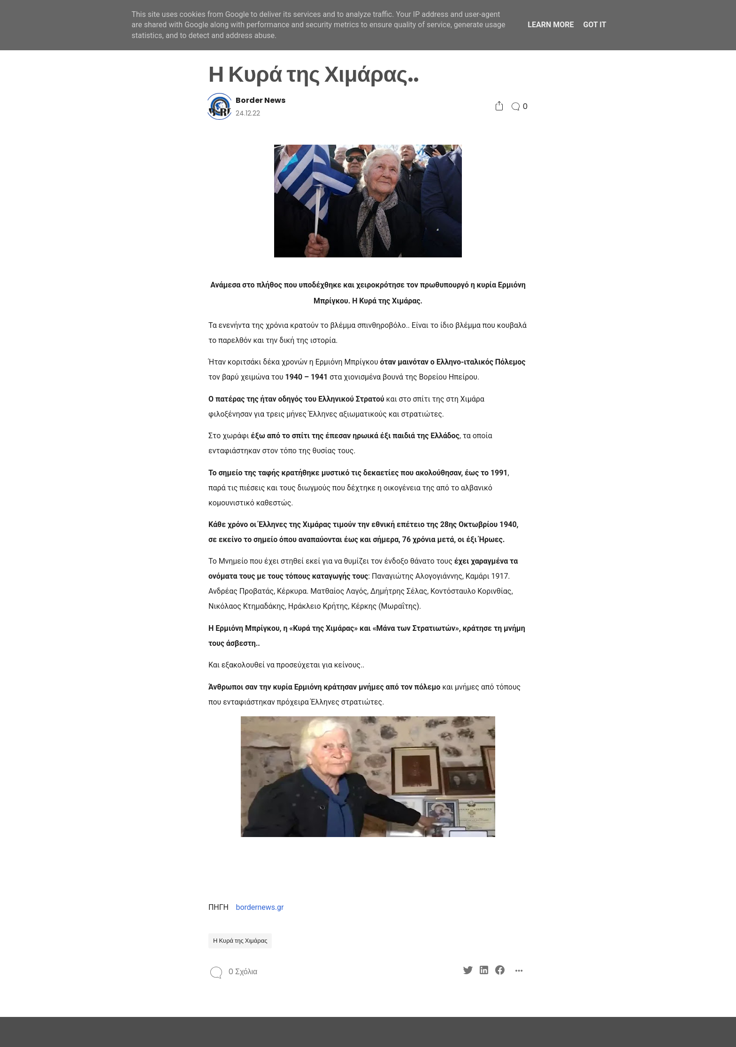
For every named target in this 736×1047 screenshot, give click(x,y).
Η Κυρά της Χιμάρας (240, 940)
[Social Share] (499, 106)
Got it (594, 24)
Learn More (551, 24)
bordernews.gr (260, 907)
